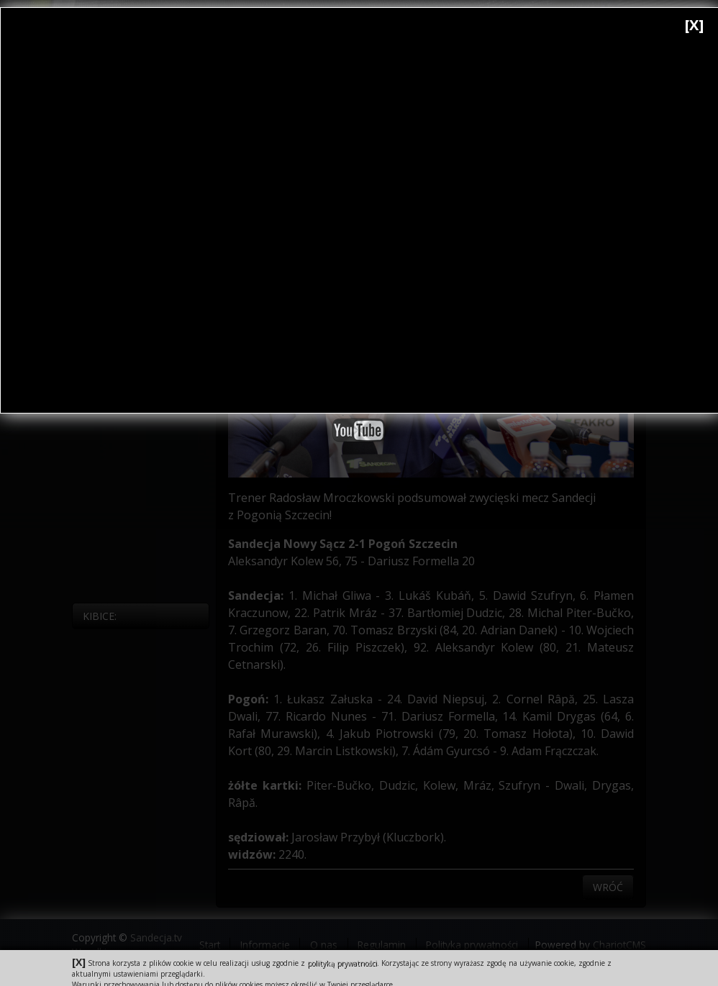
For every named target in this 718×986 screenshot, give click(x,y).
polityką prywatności (342, 963)
